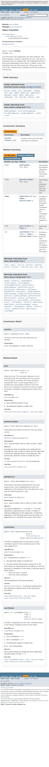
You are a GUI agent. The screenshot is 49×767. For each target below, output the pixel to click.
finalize (20, 265)
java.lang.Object (8, 34)
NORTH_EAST (25, 93)
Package (19, 10)
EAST (20, 91)
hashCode (38, 265)
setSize (7, 309)
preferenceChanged (23, 304)
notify (6, 267)
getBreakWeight (10, 287)
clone (6, 265)
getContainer (9, 289)
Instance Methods (25, 155)
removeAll (8, 306)
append (6, 281)
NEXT (11, 93)
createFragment (10, 283)
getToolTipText (10, 298)
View (11, 53)
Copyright (3, 698)
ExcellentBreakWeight (26, 111)
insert (6, 302)
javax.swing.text (16, 27)
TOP (16, 97)
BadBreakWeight (10, 111)
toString (24, 267)
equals (13, 265)
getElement (32, 289)
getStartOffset (35, 296)
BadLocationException (34, 538)
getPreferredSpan (26, 180)
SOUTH (21, 95)
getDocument (21, 289)
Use (31, 10)
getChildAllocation (26, 287)
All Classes (5, 15)
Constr (22, 17)
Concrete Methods (13, 158)
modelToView (24, 196)
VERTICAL (31, 97)
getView (21, 298)
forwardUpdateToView (12, 285)
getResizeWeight (20, 296)
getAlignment (24, 165)
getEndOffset (9, 291)
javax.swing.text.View (13, 36)
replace (29, 306)
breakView (15, 281)
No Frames (34, 12)
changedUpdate (26, 281)
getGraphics (21, 291)
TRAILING (22, 97)
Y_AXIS (6, 115)
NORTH (17, 93)
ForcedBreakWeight (11, 113)
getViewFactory (10, 300)
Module (12, 10)
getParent (8, 296)
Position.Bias (25, 201)
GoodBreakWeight (27, 113)
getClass (29, 265)
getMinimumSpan (10, 294)
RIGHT (15, 95)
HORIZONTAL (27, 91)
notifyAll (15, 267)
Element (8, 140)
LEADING (37, 91)
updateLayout (31, 309)
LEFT (6, 93)
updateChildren (18, 309)
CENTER (13, 91)
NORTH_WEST (35, 93)
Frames (26, 12)
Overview (4, 10)
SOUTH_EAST (29, 95)
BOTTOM (6, 91)
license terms (41, 700)
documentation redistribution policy (14, 702)
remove (34, 304)
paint (21, 226)
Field (16, 17)
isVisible (27, 302)
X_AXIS (38, 113)
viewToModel (24, 232)
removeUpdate (19, 306)
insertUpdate (16, 302)
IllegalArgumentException (14, 461)
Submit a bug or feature (7, 687)
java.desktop (14, 24)
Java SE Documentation (39, 689)
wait (31, 267)
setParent (38, 306)
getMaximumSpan (34, 291)
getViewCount (31, 298)
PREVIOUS (7, 95)
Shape (7, 196)
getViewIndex (23, 300)
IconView (7, 138)
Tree (35, 10)
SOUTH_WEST (8, 97)
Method (29, 17)
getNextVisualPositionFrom (29, 294)
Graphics (28, 226)
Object (22, 261)
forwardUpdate (23, 283)
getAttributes (28, 285)
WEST (38, 97)
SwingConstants (8, 44)
